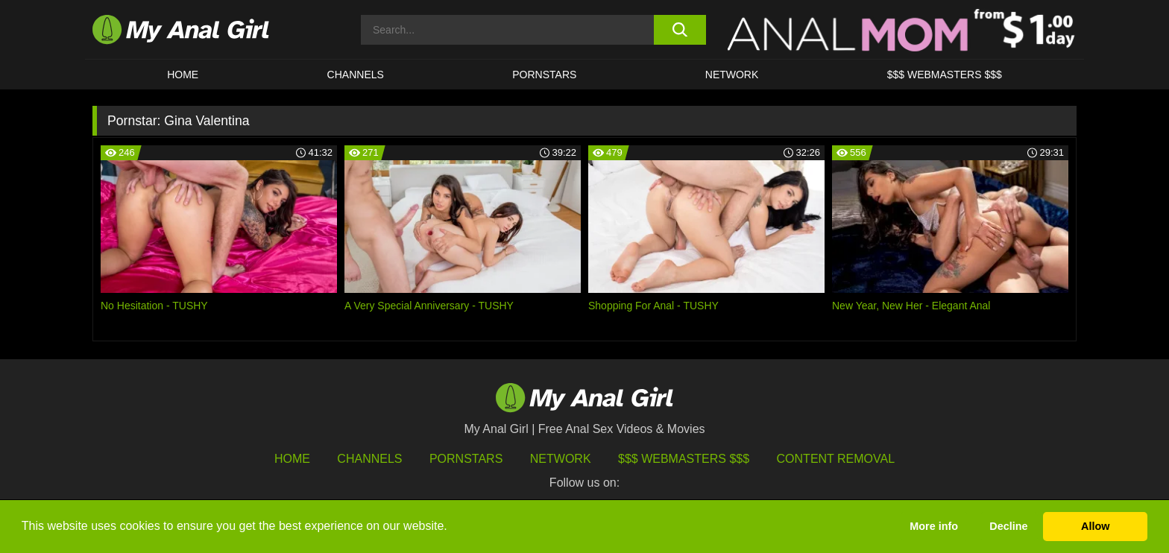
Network (732, 74)
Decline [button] (1008, 526)
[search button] (679, 30)
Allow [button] (1095, 526)
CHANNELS (355, 74)
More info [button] (934, 526)
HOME (182, 74)
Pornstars (544, 74)
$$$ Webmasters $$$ (683, 458)
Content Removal (836, 458)
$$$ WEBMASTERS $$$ (944, 74)
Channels (369, 458)
